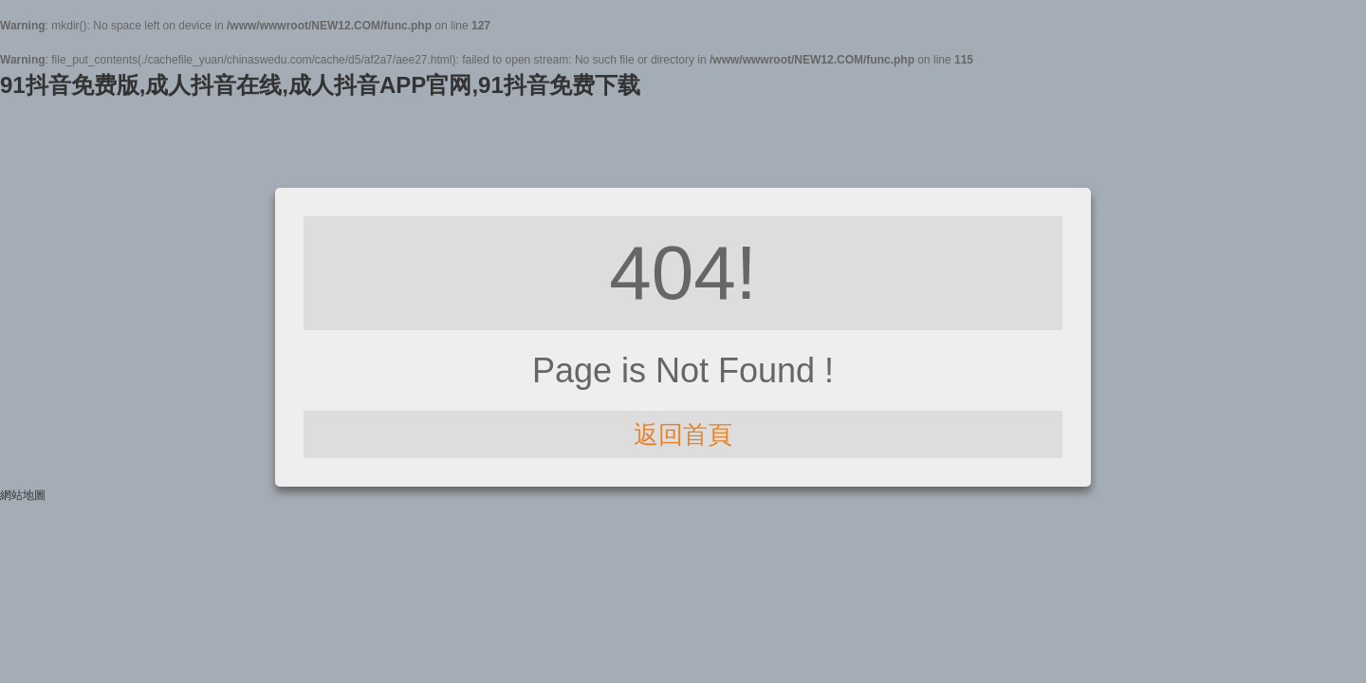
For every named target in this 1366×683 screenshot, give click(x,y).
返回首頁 (683, 434)
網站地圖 (23, 495)
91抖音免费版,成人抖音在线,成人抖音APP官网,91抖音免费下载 (320, 85)
